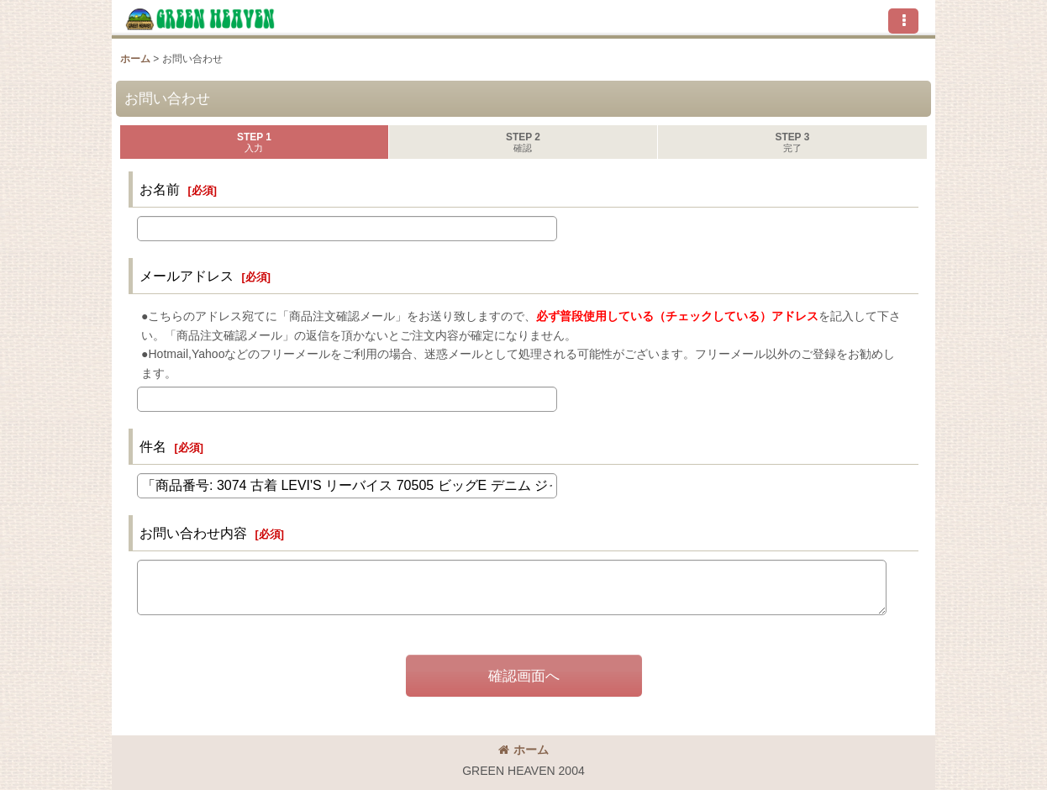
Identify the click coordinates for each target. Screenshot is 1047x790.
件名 (152, 446)
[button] (903, 21)
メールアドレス (186, 275)
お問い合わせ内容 (193, 532)
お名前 (159, 189)
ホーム (523, 749)
